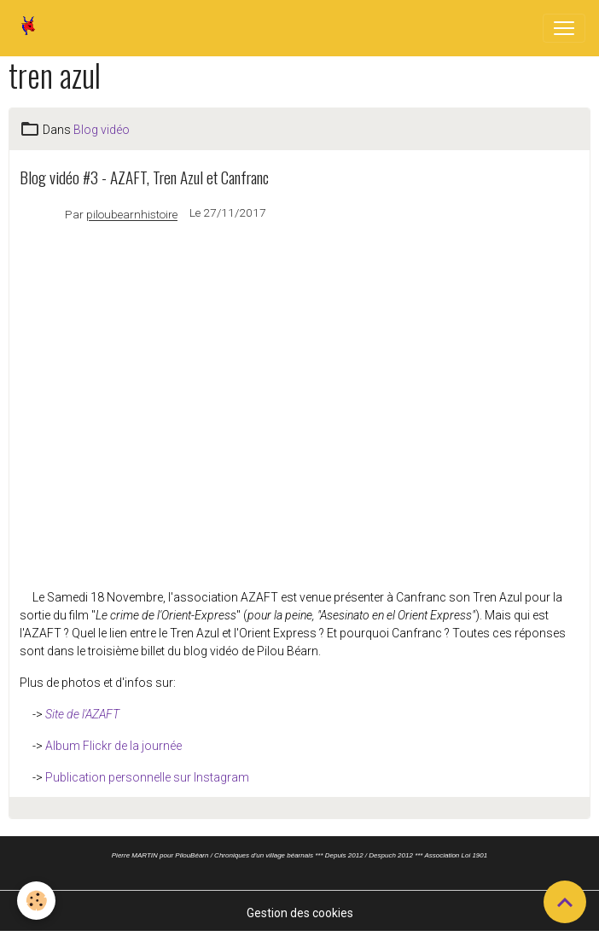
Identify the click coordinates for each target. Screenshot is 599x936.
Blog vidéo (101, 130)
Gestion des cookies (300, 913)
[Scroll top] (565, 902)
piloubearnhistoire (131, 215)
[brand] (31, 28)
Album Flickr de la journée (113, 746)
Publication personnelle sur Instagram (147, 777)
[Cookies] (36, 900)
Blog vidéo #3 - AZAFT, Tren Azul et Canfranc (144, 177)
